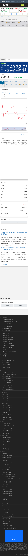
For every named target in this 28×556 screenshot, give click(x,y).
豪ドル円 (5, 394)
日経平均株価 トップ (8, 319)
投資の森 (4, 5)
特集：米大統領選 (7, 489)
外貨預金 (5, 484)
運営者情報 (6, 523)
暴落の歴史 (6, 460)
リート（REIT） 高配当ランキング (11, 478)
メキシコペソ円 (7, 414)
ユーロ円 (5, 396)
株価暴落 (5, 453)
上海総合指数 (6, 449)
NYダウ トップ (6, 423)
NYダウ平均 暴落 (7, 457)
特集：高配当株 (7, 472)
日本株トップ (2, 22)
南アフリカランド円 (8, 405)
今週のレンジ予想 (7, 428)
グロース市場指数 (7, 347)
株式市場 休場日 (7, 364)
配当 (3, 25)
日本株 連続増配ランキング (9, 360)
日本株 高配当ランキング (9, 474)
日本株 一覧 (6, 362)
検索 (4, 358)
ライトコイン (6, 507)
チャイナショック (7, 467)
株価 (2, 81)
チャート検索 (6, 367)
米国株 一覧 (6, 439)
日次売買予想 (6, 330)
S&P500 (5, 447)
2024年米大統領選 (7, 491)
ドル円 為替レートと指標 (9, 374)
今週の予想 (6, 333)
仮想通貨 (5, 499)
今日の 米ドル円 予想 (8, 376)
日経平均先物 (6, 341)
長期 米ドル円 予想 (7, 385)
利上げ (16, 84)
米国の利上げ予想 (7, 430)
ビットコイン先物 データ (9, 516)
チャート (20, 81)
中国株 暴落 (6, 469)
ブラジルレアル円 (7, 407)
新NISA (8, 22)
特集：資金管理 (7, 482)
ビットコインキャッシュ (9, 509)
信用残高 (25, 85)
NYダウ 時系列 (6, 433)
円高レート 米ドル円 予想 (9, 387)
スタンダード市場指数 (8, 345)
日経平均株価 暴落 (7, 455)
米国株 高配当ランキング (9, 476)
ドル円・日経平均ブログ (9, 419)
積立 (7, 84)
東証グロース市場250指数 (9, 351)
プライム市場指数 (7, 343)
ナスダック (6, 445)
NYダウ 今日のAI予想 (8, 425)
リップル (5, 503)
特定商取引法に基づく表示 (9, 528)
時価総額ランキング (8, 512)
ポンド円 (5, 398)
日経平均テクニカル (8, 337)
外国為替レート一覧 (8, 372)
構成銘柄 (6, 81)
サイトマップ (6, 521)
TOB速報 (20, 22)
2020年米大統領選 (7, 493)
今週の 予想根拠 (7, 382)
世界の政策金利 (7, 417)
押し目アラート (25, 22)
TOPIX (4, 349)
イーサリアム (6, 505)
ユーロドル (6, 400)
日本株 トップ (6, 356)
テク (25, 81)
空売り (20, 84)
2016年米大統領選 (7, 496)
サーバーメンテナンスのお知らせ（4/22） (15, 1)
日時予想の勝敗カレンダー (9, 326)
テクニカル (4, 95)
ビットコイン (6, 501)
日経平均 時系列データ (8, 339)
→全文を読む (4, 264)
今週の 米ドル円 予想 (8, 380)
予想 (16, 25)
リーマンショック (7, 462)
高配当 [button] (14, 22)
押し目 (23, 4)
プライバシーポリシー (8, 525)
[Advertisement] (14, 43)
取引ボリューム (7, 518)
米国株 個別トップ (7, 437)
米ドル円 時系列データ (8, 389)
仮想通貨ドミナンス (8, 514)
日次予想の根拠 (7, 324)
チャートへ (24, 134)
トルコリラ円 (6, 410)
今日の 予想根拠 (7, 378)
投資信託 (5, 486)
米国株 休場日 (6, 441)
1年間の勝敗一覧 (7, 328)
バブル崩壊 (6, 465)
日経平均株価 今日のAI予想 (10, 321)
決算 (10, 25)
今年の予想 (6, 335)
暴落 (23, 25)
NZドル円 (5, 412)
